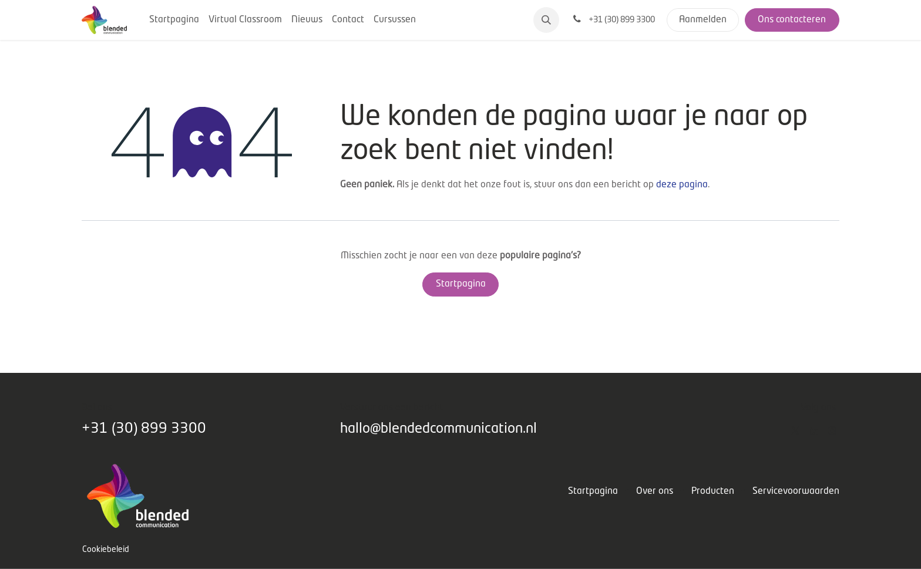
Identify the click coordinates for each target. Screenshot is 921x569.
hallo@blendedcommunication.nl (438, 429)
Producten (712, 491)
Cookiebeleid (105, 550)
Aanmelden (703, 20)
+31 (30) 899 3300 (144, 429)
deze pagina (682, 185)
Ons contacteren (792, 20)
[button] (546, 20)
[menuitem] (174, 20)
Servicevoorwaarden (795, 491)
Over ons (654, 491)
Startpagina (461, 284)
